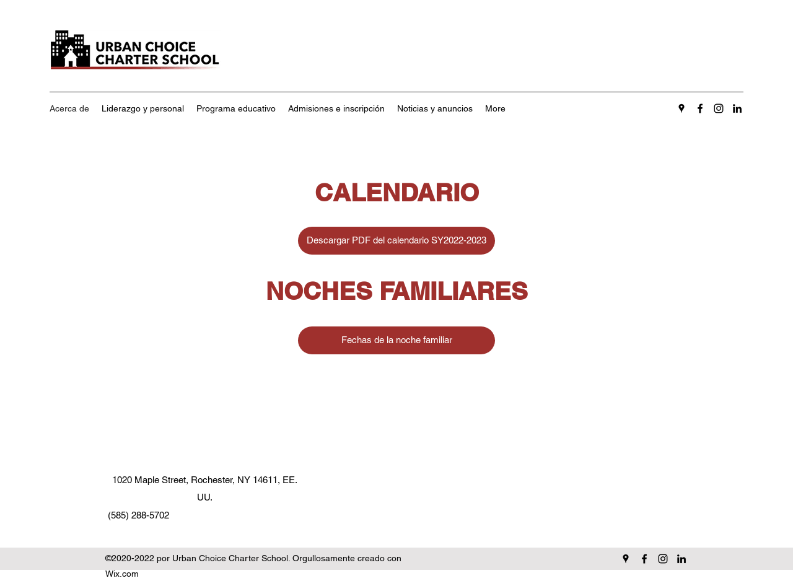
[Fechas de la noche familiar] (396, 340)
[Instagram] (718, 108)
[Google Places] (681, 108)
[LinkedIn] (737, 108)
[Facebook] (700, 108)
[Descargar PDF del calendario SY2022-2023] (396, 241)
